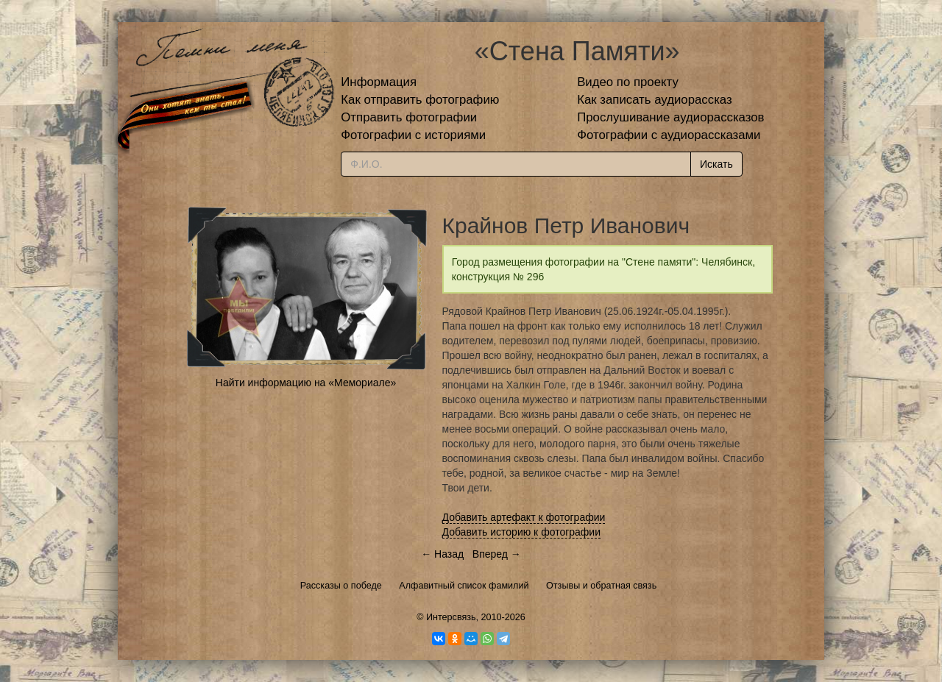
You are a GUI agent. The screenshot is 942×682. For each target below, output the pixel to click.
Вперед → (496, 554)
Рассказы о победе (341, 585)
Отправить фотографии (409, 117)
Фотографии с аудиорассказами (668, 135)
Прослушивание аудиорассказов (670, 117)
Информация (379, 82)
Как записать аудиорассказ (654, 100)
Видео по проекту (628, 82)
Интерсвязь (451, 617)
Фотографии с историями (413, 135)
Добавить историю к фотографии (521, 532)
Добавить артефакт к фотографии (524, 517)
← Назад (442, 554)
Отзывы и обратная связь (601, 585)
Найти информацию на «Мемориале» (306, 382)
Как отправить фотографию (420, 100)
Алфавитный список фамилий (463, 585)
